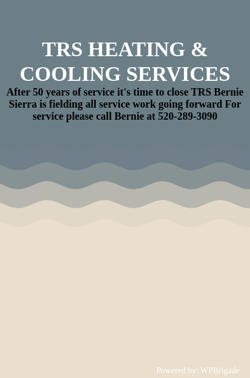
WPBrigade (220, 370)
